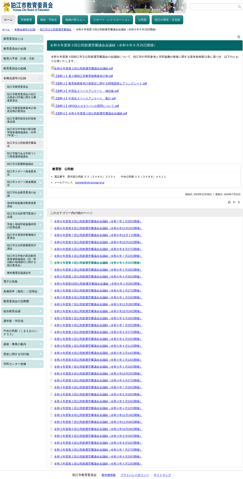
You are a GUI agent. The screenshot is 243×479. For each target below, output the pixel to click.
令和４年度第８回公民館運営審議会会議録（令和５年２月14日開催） (98, 359)
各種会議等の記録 (24, 29)
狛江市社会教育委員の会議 (21, 194)
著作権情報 (108, 475)
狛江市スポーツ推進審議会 (21, 183)
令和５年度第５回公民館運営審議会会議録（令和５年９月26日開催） (98, 318)
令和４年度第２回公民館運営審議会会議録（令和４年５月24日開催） (98, 401)
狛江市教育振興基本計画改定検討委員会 (21, 109)
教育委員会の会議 (14, 48)
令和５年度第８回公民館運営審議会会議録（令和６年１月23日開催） (98, 297)
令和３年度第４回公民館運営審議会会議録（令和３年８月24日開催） (98, 442)
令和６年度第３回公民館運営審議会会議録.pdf (82, 68)
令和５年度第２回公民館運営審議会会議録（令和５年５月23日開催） (98, 339)
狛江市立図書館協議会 (20, 163)
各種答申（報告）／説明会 (20, 291)
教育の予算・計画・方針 (19, 58)
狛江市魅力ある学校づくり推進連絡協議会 (21, 155)
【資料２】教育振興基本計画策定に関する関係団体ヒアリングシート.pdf (99, 83)
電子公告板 (10, 281)
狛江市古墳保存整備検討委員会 (21, 236)
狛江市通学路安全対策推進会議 (21, 120)
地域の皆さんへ (75, 19)
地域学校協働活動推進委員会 (21, 204)
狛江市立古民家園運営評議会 (21, 247)
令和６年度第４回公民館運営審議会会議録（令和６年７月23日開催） (98, 256)
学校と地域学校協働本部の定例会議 (21, 226)
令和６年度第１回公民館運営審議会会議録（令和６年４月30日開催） (98, 276)
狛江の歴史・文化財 (167, 19)
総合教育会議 (11, 311)
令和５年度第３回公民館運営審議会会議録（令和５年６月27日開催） (98, 332)
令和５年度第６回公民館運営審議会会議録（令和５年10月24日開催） (98, 311)
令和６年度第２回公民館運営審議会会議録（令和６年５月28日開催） (98, 269)
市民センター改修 (14, 363)
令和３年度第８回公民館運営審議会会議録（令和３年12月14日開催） (98, 415)
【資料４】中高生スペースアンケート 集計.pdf (83, 98)
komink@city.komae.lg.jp (89, 182)
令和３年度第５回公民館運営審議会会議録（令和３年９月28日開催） (98, 435)
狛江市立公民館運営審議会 (55, 29)
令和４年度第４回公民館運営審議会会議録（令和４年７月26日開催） (98, 387)
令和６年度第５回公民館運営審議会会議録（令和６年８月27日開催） (98, 249)
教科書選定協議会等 (19, 272)
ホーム (8, 19)
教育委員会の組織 (14, 68)
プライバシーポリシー (134, 475)
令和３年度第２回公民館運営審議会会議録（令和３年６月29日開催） (98, 456)
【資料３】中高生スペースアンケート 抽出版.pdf (84, 91)
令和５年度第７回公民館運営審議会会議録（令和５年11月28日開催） (98, 304)
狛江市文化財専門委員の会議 (21, 215)
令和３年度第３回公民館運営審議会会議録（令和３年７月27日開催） (98, 449)
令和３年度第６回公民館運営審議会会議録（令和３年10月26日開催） (98, 429)
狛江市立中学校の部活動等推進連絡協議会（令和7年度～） (21, 132)
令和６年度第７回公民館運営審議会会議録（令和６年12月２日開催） (98, 235)
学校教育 (26, 19)
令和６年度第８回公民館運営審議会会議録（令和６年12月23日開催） (98, 228)
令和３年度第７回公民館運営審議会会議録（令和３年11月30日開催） (98, 422)
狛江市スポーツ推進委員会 (21, 173)
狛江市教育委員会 (17, 86)
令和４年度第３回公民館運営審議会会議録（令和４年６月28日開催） (98, 394)
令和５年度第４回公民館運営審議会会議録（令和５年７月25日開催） (98, 325)
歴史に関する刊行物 (16, 354)
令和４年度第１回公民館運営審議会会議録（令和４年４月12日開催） (98, 408)
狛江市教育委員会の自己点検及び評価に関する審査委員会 (21, 97)
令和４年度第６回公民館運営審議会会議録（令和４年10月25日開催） (98, 373)
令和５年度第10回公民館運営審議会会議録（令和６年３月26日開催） (98, 283)
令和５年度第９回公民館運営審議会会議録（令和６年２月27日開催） (98, 290)
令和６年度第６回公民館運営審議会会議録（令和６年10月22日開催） (98, 242)
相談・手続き (48, 19)
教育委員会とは (13, 38)
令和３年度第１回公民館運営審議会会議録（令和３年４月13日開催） (98, 463)
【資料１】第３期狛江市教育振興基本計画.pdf (82, 76)
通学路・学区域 (13, 321)
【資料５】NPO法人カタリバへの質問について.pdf (85, 106)
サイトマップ (162, 475)
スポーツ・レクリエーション (111, 19)
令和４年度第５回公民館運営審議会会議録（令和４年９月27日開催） (98, 380)
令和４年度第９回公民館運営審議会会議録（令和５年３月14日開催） (98, 352)
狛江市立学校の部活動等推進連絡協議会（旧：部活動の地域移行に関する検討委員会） (21, 260)
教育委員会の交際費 (16, 301)
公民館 (142, 19)
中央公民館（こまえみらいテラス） (20, 332)
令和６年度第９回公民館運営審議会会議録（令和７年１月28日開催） (98, 221)
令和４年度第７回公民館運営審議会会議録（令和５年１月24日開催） (98, 366)
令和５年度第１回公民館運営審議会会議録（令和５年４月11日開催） (98, 345)
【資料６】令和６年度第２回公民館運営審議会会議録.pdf (89, 113)
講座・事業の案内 (14, 344)
